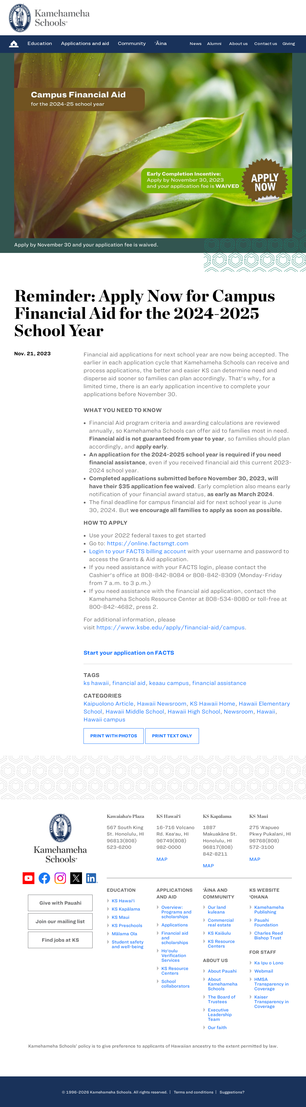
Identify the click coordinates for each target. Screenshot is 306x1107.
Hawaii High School (194, 711)
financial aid (129, 683)
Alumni (214, 43)
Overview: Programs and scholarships (176, 912)
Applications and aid (85, 43)
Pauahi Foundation (266, 923)
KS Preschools (127, 925)
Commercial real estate (221, 923)
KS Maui (120, 917)
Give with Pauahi (60, 903)
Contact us (265, 43)
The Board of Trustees (221, 999)
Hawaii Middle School (135, 711)
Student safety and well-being (127, 944)
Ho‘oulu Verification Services (173, 956)
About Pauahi (222, 971)
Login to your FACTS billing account (137, 551)
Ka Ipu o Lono (268, 963)
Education (39, 43)
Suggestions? (232, 1092)
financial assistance (219, 683)
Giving (288, 43)
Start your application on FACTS (128, 653)
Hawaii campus (104, 719)
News (196, 43)
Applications (174, 925)
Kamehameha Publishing (269, 910)
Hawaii (266, 711)
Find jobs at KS (60, 940)
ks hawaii (96, 683)
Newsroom (238, 711)
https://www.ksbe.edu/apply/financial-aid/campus (170, 627)
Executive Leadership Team (220, 1015)
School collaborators (175, 984)
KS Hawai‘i (123, 900)
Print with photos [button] (113, 735)
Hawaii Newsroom (161, 704)
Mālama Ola (124, 933)
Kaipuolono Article (108, 704)
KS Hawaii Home (212, 704)
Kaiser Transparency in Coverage (271, 1002)
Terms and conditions (193, 1092)
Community (132, 43)
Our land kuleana (217, 910)
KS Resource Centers (174, 971)
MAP (162, 859)
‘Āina (161, 43)
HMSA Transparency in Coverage (271, 984)
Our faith (217, 1027)
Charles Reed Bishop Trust (268, 936)
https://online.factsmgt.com (147, 543)
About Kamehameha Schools (223, 984)
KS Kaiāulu (219, 933)
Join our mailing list (60, 921)
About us (238, 43)
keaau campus (169, 683)
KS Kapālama (126, 909)
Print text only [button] (172, 735)
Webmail (263, 971)
